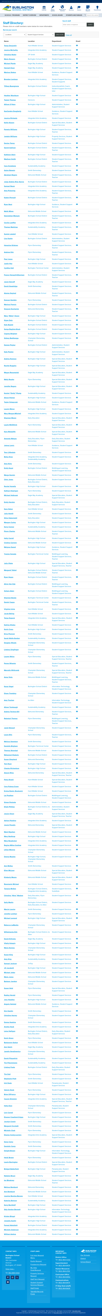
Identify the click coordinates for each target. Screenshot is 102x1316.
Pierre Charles (9, 531)
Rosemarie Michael (11, 884)
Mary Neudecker (10, 841)
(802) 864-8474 (64, 1265)
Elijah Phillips (9, 807)
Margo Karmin (9, 475)
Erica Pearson (9, 634)
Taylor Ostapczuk (11, 402)
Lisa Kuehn (8, 238)
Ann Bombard (9, 1192)
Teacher (55, 132)
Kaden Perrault (10, 198)
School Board (86, 1262)
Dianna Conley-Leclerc (12, 1135)
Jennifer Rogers (10, 386)
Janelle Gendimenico (12, 1051)
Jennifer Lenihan (10, 914)
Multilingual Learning (59, 468)
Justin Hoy (8, 264)
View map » (10, 1269)
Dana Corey (8, 1142)
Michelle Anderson (11, 1230)
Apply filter (59, 34)
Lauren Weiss (9, 656)
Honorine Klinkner (11, 245)
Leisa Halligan (9, 1031)
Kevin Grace (8, 1038)
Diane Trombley (10, 693)
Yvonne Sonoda (10, 554)
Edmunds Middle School (37, 175)
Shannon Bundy (10, 598)
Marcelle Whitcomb (11, 670)
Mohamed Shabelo (11, 755)
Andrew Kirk (9, 252)
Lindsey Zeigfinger (11, 650)
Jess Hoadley (9, 1000)
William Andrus (10, 1234)
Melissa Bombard (11, 1187)
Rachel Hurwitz (10, 486)
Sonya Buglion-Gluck (12, 329)
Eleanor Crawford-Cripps (13, 1117)
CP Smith (31, 55)
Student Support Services (61, 46)
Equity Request (36, 1261)
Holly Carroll (9, 538)
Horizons (31, 100)
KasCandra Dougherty (12, 111)
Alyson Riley (9, 773)
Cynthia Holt (9, 268)
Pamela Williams (10, 129)
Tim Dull (7, 1074)
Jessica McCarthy (11, 50)
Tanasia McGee (10, 889)
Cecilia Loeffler (10, 223)
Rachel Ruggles (10, 366)
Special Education (58, 123)
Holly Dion (8, 1106)
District (83, 1258)
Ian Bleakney (9, 1180)
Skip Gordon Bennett (12, 1209)
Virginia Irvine (9, 609)
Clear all (69, 35)
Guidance (55, 72)
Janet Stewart (9, 728)
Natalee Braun (9, 1176)
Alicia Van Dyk (9, 584)
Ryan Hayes (8, 577)
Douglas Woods (10, 643)
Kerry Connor (9, 527)
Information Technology (60, 686)
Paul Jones (8, 259)
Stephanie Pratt (10, 1079)
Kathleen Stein (9, 155)
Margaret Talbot (10, 570)
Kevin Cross (8, 629)
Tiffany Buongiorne (11, 86)
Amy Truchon (9, 700)
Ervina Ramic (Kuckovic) (13, 791)
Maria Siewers (9, 59)
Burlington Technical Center (38, 268)
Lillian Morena (9, 850)
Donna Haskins (10, 1022)
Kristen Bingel (9, 1216)
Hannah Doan (9, 68)
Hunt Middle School (35, 46)
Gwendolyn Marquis (12, 216)
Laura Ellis (8, 735)
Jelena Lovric (9, 445)
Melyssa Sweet (10, 547)
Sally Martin (8, 902)
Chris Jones (8, 479)
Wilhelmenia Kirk (10, 932)
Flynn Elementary (34, 245)
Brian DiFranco (10, 1094)
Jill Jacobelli (9, 968)
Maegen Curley (10, 522)
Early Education (33, 418)
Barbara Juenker (10, 981)
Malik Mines (9, 211)
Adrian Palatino (10, 821)
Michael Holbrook (11, 495)
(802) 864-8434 (64, 1288)
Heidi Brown (9, 1158)
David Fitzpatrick (10, 1058)
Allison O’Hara (9, 104)
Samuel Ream (9, 186)
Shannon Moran (10, 418)
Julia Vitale (8, 563)
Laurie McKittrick (10, 425)
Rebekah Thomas (11, 718)
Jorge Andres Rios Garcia (14, 182)
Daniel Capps (9, 602)
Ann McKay (8, 866)
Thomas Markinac (11, 227)
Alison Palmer (9, 398)
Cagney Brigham (10, 334)
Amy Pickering (9, 191)
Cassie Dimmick (10, 1099)
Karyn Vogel (8, 686)
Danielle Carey (10, 1146)
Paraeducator (57, 1083)
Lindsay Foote (9, 1067)
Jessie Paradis (9, 825)
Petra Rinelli (9, 780)
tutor (53, 91)
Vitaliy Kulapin (9, 943)
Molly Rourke (9, 379)
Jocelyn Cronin (10, 1122)
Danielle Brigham (11, 746)
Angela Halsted (10, 1004)
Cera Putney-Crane (11, 786)
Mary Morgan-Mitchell (12, 413)
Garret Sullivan (10, 148)
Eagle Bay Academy (35, 63)
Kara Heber (8, 509)
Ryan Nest (8, 204)
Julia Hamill (8, 514)
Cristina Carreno (10, 543)
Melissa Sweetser (11, 741)
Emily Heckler (9, 502)
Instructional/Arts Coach (61, 86)
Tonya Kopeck (9, 618)
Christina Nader (10, 55)
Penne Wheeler (10, 663)
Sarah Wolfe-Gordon (12, 638)
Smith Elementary (34, 170)
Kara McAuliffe (10, 432)
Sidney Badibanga (11, 338)
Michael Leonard (10, 918)
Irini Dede (8, 1083)
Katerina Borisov (10, 1201)
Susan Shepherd (10, 759)
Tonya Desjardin (10, 46)
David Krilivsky (10, 939)
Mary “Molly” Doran (11, 316)
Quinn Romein (9, 170)
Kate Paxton (8, 352)
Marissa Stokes (10, 72)
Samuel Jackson (10, 963)
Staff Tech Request (37, 1279)
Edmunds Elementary (36, 309)
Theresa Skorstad (11, 750)
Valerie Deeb (9, 1090)
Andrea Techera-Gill (11, 712)
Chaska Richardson (11, 768)
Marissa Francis (10, 304)
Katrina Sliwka (9, 625)
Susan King (8, 955)
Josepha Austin (10, 1221)
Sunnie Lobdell (10, 234)
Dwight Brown (9, 1151)
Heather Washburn (11, 95)
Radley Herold (9, 995)
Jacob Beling (9, 614)
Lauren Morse (9, 409)
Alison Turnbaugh (11, 707)
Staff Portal (34, 1288)
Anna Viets (8, 677)
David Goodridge (10, 286)
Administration (57, 104)
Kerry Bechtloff (10, 1205)
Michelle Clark (9, 1130)
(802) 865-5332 (64, 1260)
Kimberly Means (10, 877)
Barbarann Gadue (11, 1043)
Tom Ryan (8, 764)
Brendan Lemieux (11, 79)
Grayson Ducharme (11, 309)
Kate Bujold (8, 325)
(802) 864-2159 (64, 1271)
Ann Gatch (8, 1047)
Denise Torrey (9, 143)
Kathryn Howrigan (11, 491)
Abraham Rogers (10, 175)
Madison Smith (10, 159)
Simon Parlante (10, 802)
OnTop (30, 963)
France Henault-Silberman (14, 275)
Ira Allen (31, 700)
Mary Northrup (9, 836)
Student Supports (58, 82)
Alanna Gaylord (10, 293)
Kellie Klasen (9, 123)
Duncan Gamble (10, 300)
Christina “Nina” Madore (13, 895)
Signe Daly (8, 320)
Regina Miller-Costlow (12, 845)
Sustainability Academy (36, 166)
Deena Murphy (9, 857)
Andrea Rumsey (10, 359)
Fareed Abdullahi (11, 1225)
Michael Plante (10, 63)
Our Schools (85, 1255)
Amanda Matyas (10, 439)
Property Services (58, 136)
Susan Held (8, 988)
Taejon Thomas (10, 100)
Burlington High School (36, 95)
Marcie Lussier (9, 909)
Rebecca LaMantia (11, 925)
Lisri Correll (8, 1113)
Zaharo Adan (9, 591)
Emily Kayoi (8, 468)
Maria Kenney (9, 948)
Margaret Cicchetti (11, 1126)
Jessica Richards (10, 118)
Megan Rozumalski (11, 372)
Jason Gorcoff (9, 282)
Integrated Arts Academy (37, 50)
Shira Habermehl (10, 518)
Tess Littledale (9, 452)
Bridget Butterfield (11, 1169)
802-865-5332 (14, 1273)
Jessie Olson (9, 814)
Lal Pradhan (8, 795)
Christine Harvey (10, 1015)
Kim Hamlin (8, 1011)
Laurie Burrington (11, 1162)
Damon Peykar (9, 345)
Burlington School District (11, 1)
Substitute (55, 891)
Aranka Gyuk (9, 1027)
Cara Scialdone (10, 166)
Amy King (8, 959)
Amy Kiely (8, 464)
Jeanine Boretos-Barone (13, 1196)
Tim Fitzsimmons (10, 1063)
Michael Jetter (9, 972)
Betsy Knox (8, 457)
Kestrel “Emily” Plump (12, 393)
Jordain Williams (10, 136)
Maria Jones (9, 977)
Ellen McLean (9, 870)
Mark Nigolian (9, 832)
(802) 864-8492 (64, 1277)
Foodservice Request (38, 1264)
